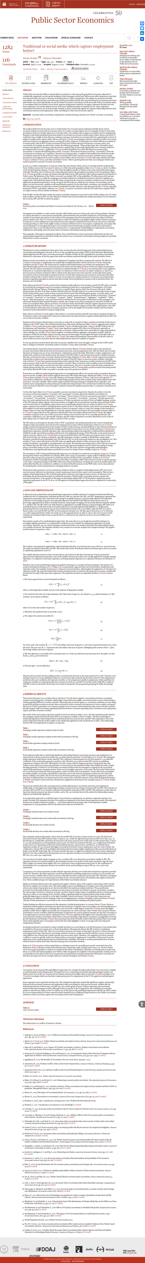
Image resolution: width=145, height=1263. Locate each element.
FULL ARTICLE (11, 83)
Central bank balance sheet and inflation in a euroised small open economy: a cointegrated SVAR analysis (130, 116)
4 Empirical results (9, 113)
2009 (82, 349)
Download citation (30, 69)
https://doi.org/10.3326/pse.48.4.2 (54, 69)
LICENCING (98, 83)
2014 (83, 269)
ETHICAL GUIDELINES (70, 38)
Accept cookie (65, 1261)
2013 (58, 149)
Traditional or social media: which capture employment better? (130, 71)
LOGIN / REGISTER (137, 4)
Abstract (5, 94)
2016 (70, 139)
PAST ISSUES (22, 38)
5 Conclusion (7, 117)
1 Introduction (8, 98)
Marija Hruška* (32, 58)
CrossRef (41, 1037)
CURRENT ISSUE (7, 38)
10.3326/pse (132, 1253)
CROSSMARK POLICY (65, 83)
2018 (48, 336)
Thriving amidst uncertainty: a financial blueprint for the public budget (129, 104)
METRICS (83, 83)
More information (78, 1261)
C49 (35, 119)
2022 (105, 186)
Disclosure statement (6, 126)
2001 (103, 904)
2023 (51, 170)
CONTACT (88, 38)
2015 (40, 265)
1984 (54, 567)
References (6, 131)
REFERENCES (46, 83)
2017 (56, 328)
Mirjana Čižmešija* (52, 58)
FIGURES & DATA (28, 83)
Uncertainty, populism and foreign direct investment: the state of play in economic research (130, 93)
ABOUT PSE (36, 38)
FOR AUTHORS (51, 38)
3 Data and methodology (7, 108)
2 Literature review (9, 103)
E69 (28, 119)
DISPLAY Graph (106, 205)
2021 (97, 168)
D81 (38, 119)
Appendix (6, 121)
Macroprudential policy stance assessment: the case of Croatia (130, 82)
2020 (26, 160)
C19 (31, 119)
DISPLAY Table (106, 729)
